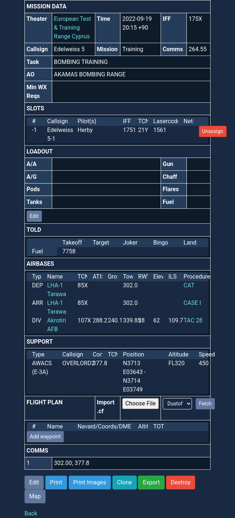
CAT (189, 285)
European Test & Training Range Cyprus (72, 27)
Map (35, 496)
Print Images (89, 482)
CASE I (192, 302)
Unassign (212, 131)
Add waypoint (45, 436)
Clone (124, 482)
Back (30, 513)
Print (56, 482)
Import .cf (105, 407)
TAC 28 (193, 320)
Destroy (180, 482)
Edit (34, 216)
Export (151, 482)
